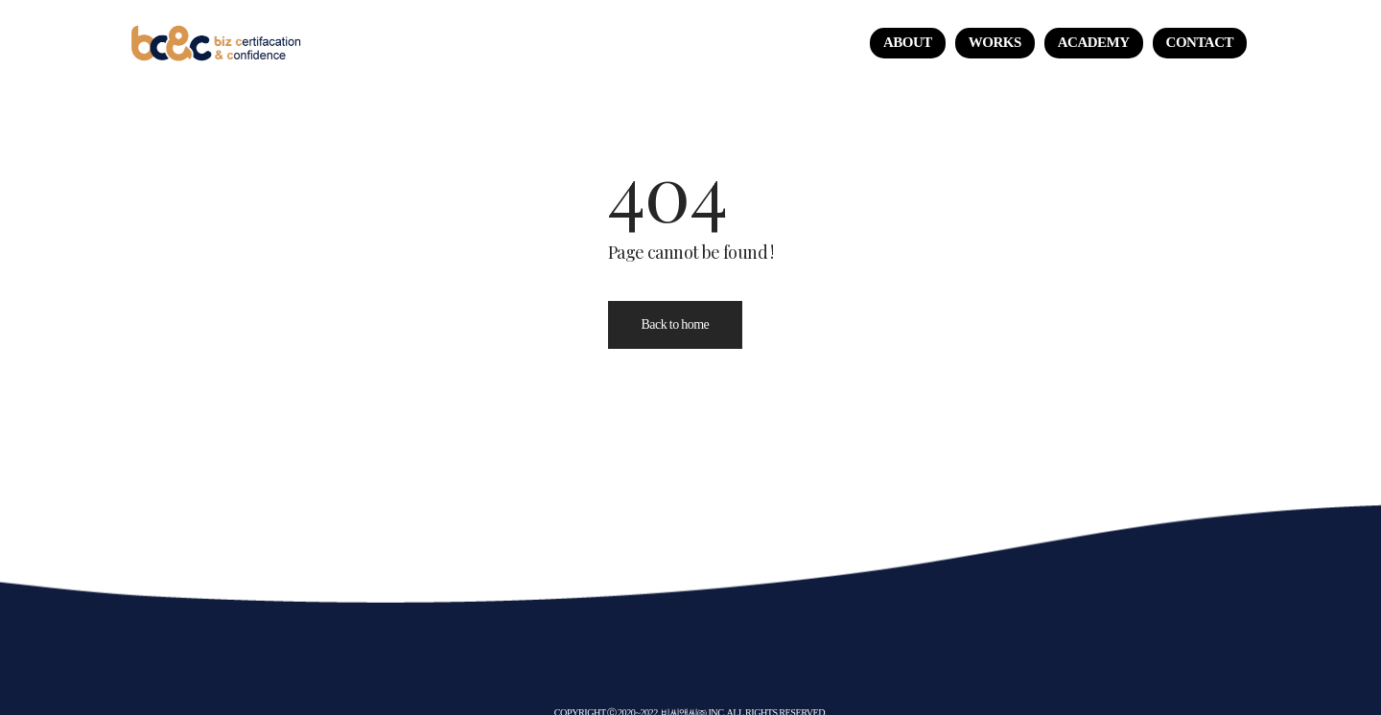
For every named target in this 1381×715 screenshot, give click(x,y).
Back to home (676, 324)
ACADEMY (1094, 42)
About (907, 42)
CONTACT (1199, 42)
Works (995, 42)
